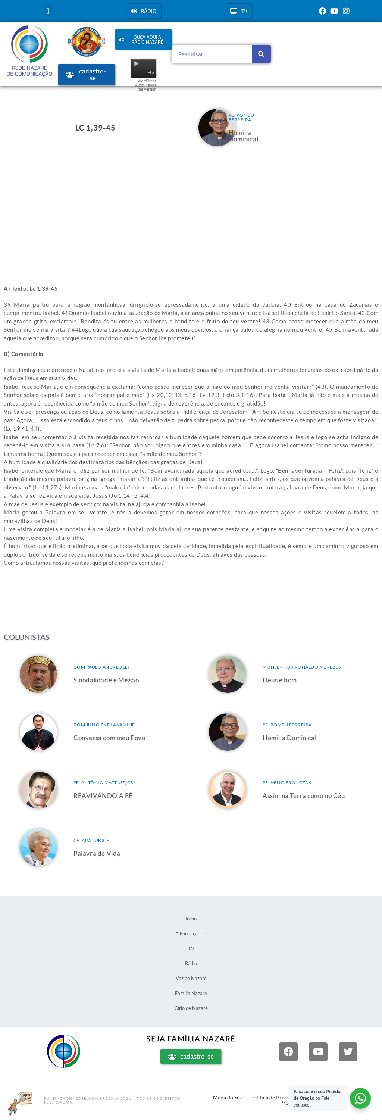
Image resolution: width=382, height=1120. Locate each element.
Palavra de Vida (96, 853)
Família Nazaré (191, 993)
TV (191, 948)
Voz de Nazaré (191, 978)
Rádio (191, 963)
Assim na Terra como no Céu (304, 796)
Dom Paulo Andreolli (101, 667)
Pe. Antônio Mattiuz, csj (104, 782)
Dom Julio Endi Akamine (104, 725)
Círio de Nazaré (191, 1008)
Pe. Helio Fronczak (287, 782)
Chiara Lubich (91, 840)
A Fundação (191, 933)
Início (191, 919)
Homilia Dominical (243, 136)
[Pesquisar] (261, 54)
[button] (47, 11)
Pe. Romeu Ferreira (241, 117)
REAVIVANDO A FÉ (103, 796)
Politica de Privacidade (277, 1097)
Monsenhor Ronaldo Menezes (302, 667)
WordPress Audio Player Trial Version (145, 85)
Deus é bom (280, 680)
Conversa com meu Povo (109, 738)
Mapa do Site (228, 1097)
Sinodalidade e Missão (106, 680)
